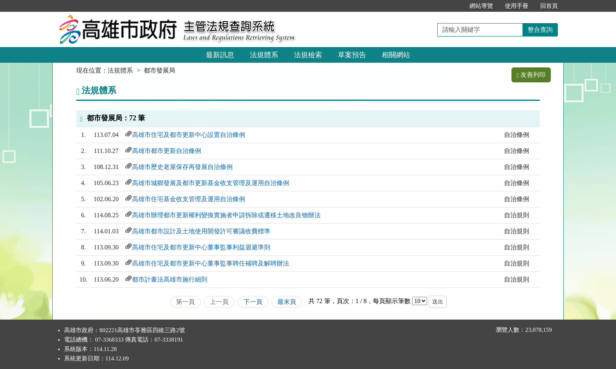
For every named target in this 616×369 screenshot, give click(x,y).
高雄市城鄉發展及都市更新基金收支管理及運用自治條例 (210, 183)
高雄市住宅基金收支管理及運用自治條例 (188, 199)
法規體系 (264, 55)
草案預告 (352, 55)
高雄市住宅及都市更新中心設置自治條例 (188, 134)
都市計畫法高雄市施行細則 (169, 279)
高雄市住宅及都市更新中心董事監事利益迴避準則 (201, 247)
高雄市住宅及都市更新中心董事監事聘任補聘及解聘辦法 (210, 263)
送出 (437, 302)
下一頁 (253, 301)
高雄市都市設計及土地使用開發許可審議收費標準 (201, 231)
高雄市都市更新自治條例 (166, 150)
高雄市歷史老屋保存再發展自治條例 (182, 167)
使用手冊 (516, 6)
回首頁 (549, 6)
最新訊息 (220, 55)
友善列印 (531, 74)
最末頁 (286, 301)
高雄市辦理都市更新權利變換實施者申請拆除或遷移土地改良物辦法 (226, 215)
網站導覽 (481, 6)
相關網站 (396, 55)
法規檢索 (308, 55)
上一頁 (219, 301)
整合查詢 (540, 29)
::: (455, 6)
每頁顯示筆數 (392, 301)
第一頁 (185, 301)
